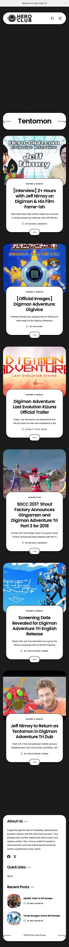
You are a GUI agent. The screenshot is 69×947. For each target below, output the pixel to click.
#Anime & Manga (34, 184)
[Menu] (60, 18)
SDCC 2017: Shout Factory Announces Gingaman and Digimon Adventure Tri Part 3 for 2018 (34, 515)
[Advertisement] (34, 43)
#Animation (34, 497)
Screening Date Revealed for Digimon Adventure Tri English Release (34, 625)
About (10, 876)
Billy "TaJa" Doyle (37, 429)
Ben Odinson (36, 903)
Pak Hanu (38, 326)
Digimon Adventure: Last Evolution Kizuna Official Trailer (34, 406)
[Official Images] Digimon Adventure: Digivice (34, 304)
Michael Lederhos (37, 224)
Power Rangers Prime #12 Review (42, 915)
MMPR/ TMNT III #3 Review (38, 898)
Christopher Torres (37, 651)
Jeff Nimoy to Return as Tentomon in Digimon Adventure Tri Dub (34, 731)
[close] (66, 3)
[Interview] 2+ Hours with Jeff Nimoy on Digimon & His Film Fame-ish (34, 198)
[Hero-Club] (19, 18)
